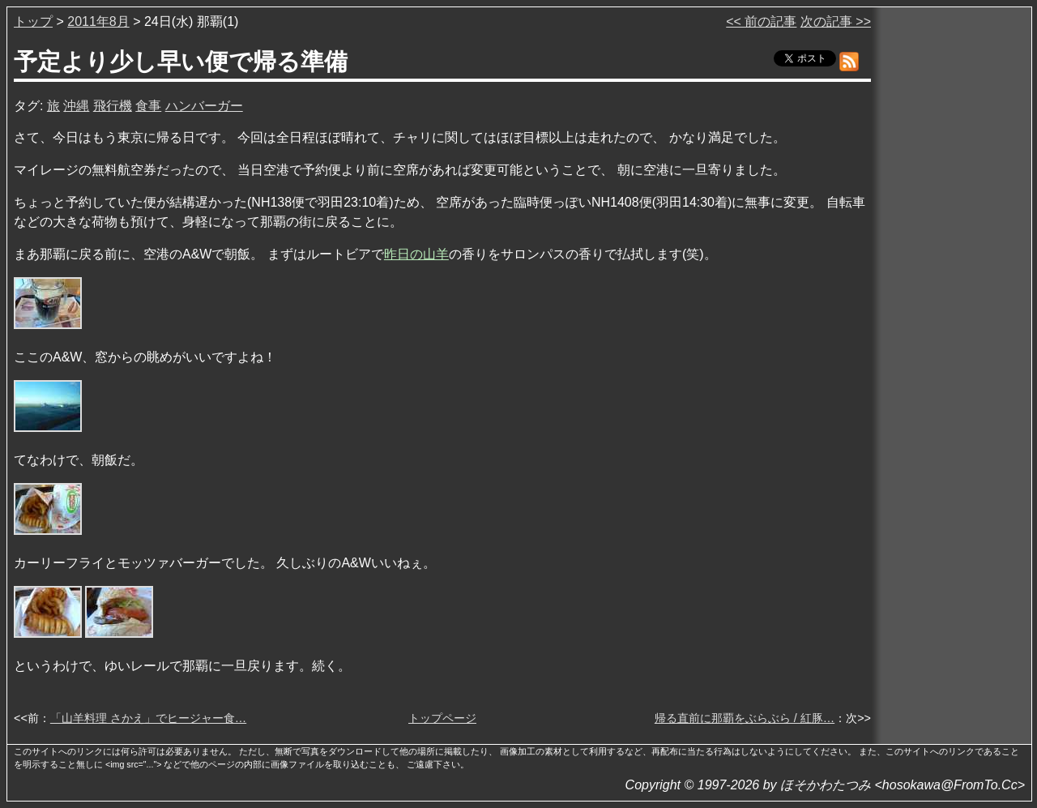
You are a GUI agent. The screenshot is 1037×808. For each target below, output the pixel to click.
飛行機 (112, 106)
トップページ (442, 718)
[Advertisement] (953, 258)
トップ (33, 21)
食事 (148, 106)
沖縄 (76, 106)
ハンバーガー (204, 106)
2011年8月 (98, 21)
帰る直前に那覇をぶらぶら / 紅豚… (744, 718)
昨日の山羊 (416, 254)
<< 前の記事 (761, 21)
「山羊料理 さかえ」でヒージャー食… (148, 718)
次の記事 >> (835, 21)
